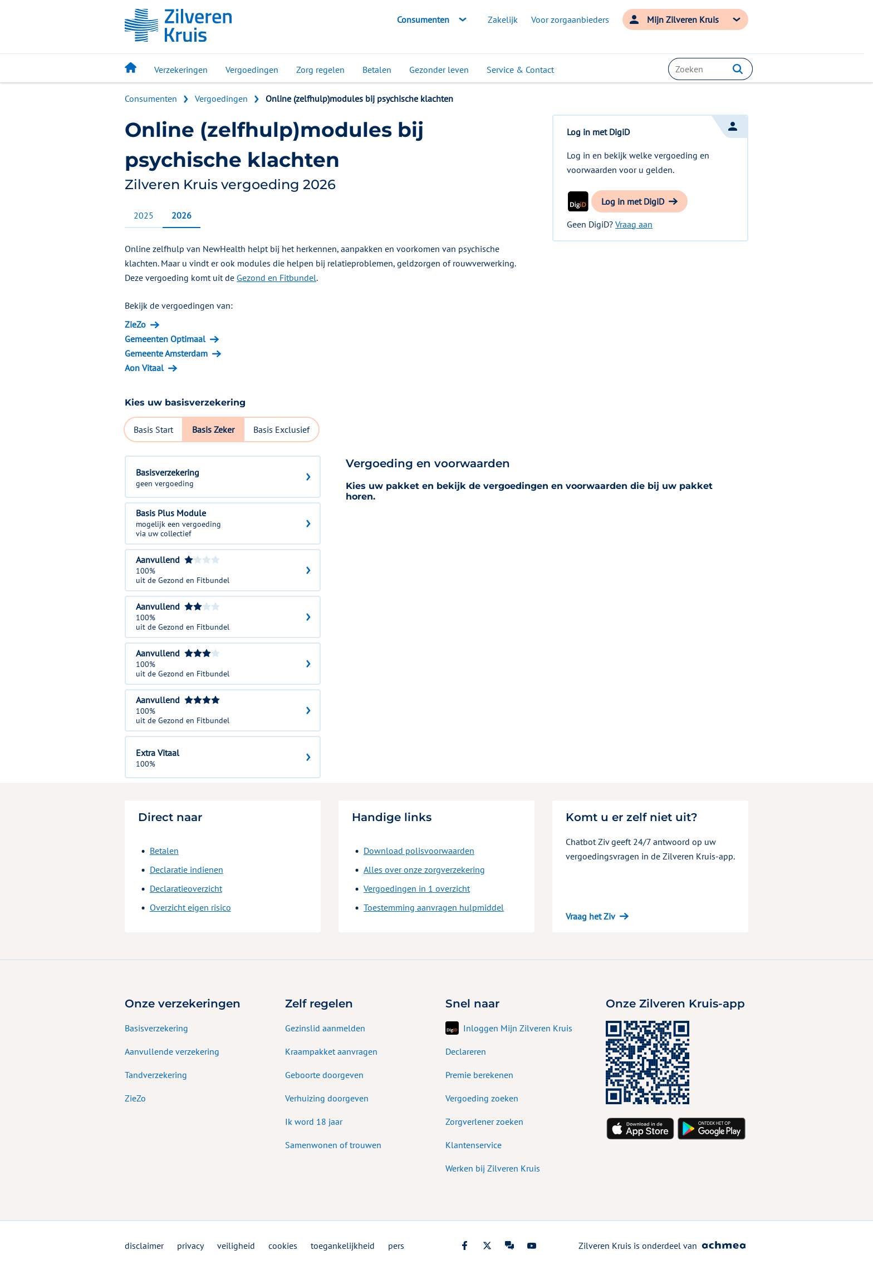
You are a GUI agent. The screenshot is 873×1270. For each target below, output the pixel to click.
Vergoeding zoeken (481, 1098)
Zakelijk (503, 19)
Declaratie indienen (186, 869)
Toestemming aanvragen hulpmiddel (434, 907)
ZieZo (135, 1098)
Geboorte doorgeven (324, 1074)
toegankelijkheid (343, 1245)
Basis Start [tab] (153, 429)
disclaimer (144, 1245)
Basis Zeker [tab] (213, 429)
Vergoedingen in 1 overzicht (417, 888)
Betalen (376, 69)
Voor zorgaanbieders (570, 19)
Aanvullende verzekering (172, 1051)
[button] (737, 69)
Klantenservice (473, 1144)
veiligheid (236, 1245)
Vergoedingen (251, 69)
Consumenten (151, 98)
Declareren (465, 1051)
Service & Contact (520, 69)
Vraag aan (634, 224)
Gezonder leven (439, 69)
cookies (282, 1245)
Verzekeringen (181, 69)
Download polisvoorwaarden (419, 850)
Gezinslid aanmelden (325, 1028)
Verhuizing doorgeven (327, 1098)
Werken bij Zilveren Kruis (492, 1168)
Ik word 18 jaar (313, 1121)
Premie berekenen (479, 1074)
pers (396, 1245)
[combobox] (710, 69)
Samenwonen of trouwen (333, 1144)
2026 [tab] (181, 215)
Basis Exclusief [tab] (281, 429)
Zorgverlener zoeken (484, 1121)
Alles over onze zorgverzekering (424, 869)
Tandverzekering (156, 1074)
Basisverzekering (156, 1028)
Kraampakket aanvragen (331, 1051)
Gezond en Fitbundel (276, 277)
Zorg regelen (320, 69)
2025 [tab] (144, 215)
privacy (190, 1245)
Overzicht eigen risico (190, 907)
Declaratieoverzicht (186, 888)
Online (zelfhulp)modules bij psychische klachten (359, 98)
